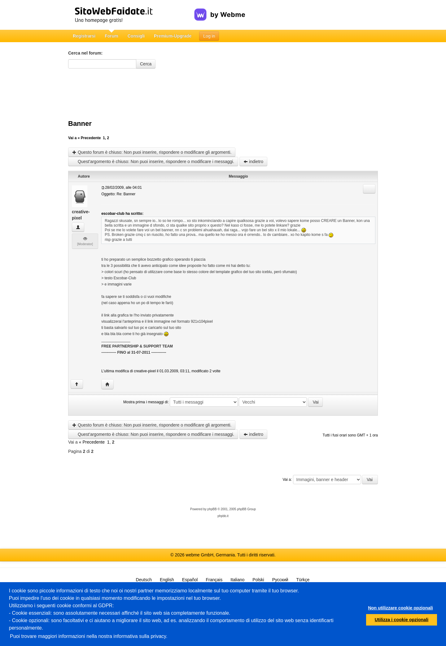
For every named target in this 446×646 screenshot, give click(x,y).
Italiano (237, 579)
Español (190, 579)
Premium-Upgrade (172, 35)
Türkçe (303, 579)
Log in (209, 35)
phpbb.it (223, 516)
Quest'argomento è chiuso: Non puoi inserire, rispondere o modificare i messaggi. (153, 161)
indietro (253, 161)
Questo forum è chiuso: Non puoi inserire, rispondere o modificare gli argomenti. (151, 152)
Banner (80, 123)
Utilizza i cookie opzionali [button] (402, 619)
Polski (258, 579)
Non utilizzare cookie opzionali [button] (400, 607)
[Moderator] (85, 241)
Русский (280, 579)
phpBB (212, 509)
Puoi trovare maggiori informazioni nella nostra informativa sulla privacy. (88, 636)
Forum (111, 35)
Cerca (145, 63)
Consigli (136, 35)
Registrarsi (84, 35)
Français (214, 579)
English (167, 579)
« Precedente (89, 138)
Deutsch (144, 579)
